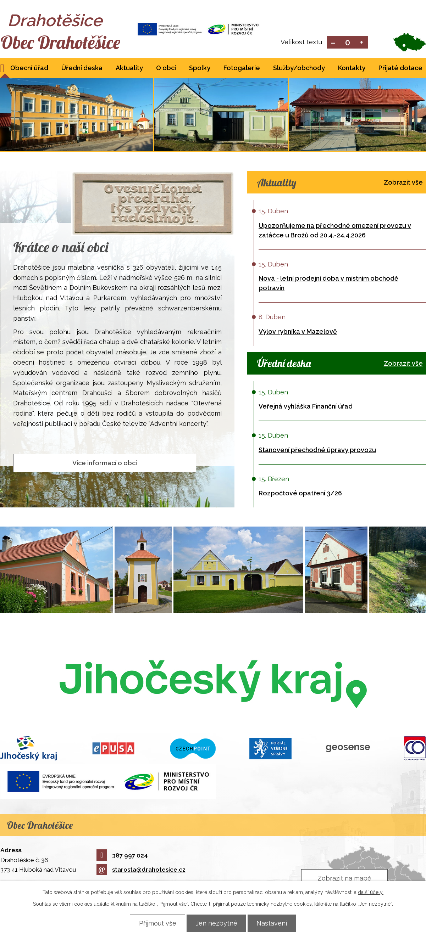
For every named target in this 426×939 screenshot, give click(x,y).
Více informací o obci (104, 463)
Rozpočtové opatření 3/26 (300, 493)
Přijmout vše (156, 923)
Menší (333, 42)
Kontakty (351, 68)
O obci (166, 68)
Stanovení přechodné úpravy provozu (317, 450)
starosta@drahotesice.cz (141, 870)
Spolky (199, 68)
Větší (361, 42)
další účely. (370, 892)
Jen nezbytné (216, 923)
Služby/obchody (299, 68)
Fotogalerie (241, 68)
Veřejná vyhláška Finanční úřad (306, 407)
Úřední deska (82, 68)
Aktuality (129, 68)
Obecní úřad (29, 68)
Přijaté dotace (400, 68)
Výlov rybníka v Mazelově (298, 332)
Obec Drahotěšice (63, 42)
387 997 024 (122, 856)
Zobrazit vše (403, 183)
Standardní (347, 42)
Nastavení (274, 923)
